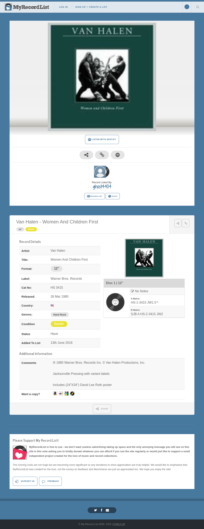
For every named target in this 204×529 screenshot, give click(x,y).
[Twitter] (96, 510)
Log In (63, 7)
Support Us (25, 481)
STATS (112, 196)
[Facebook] (102, 510)
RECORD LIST (94, 196)
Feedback (50, 481)
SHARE (102, 408)
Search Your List (197, 7)
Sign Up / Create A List (91, 7)
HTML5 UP (119, 524)
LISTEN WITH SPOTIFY (102, 139)
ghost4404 (102, 186)
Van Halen (27, 221)
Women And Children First (70, 221)
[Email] (108, 510)
